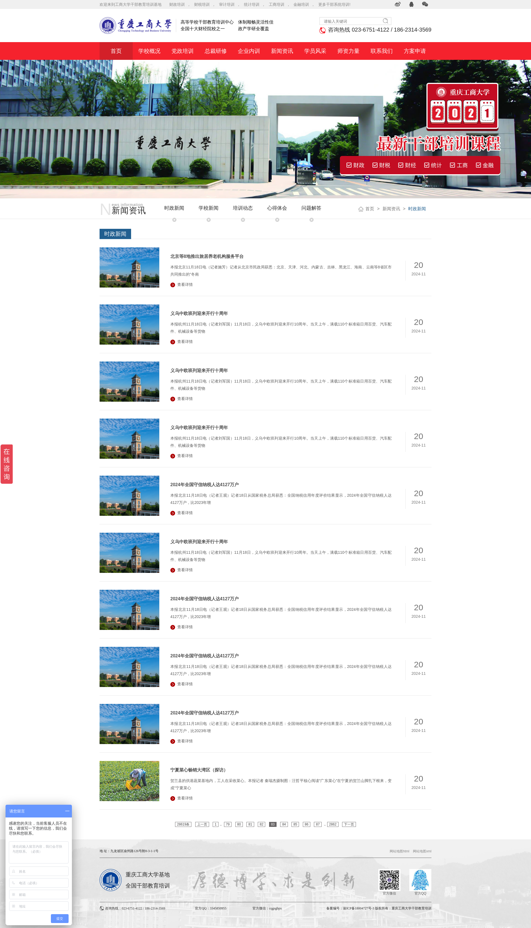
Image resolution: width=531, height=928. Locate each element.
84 (284, 824)
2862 (333, 824)
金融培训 (301, 4)
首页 (369, 208)
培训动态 (243, 208)
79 (228, 824)
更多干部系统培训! (334, 4)
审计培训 (227, 4)
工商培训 (276, 4)
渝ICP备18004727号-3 (358, 908)
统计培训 (251, 4)
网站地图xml (422, 851)
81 (250, 824)
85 (295, 824)
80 (239, 824)
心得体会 (277, 208)
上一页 (202, 824)
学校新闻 (208, 208)
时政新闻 (174, 208)
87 (317, 824)
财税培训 (202, 4)
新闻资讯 (391, 208)
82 (261, 824)
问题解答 (311, 208)
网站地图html (399, 851)
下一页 (349, 824)
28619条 (183, 824)
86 (306, 824)
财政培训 (177, 4)
